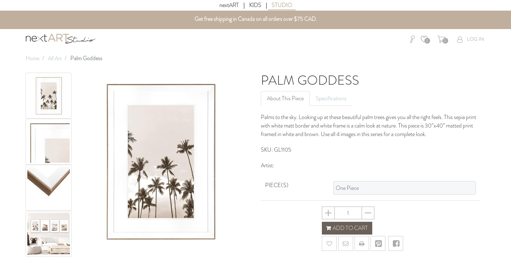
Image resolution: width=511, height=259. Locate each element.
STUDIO (281, 5)
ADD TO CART (347, 228)
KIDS (255, 5)
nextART (229, 5)
